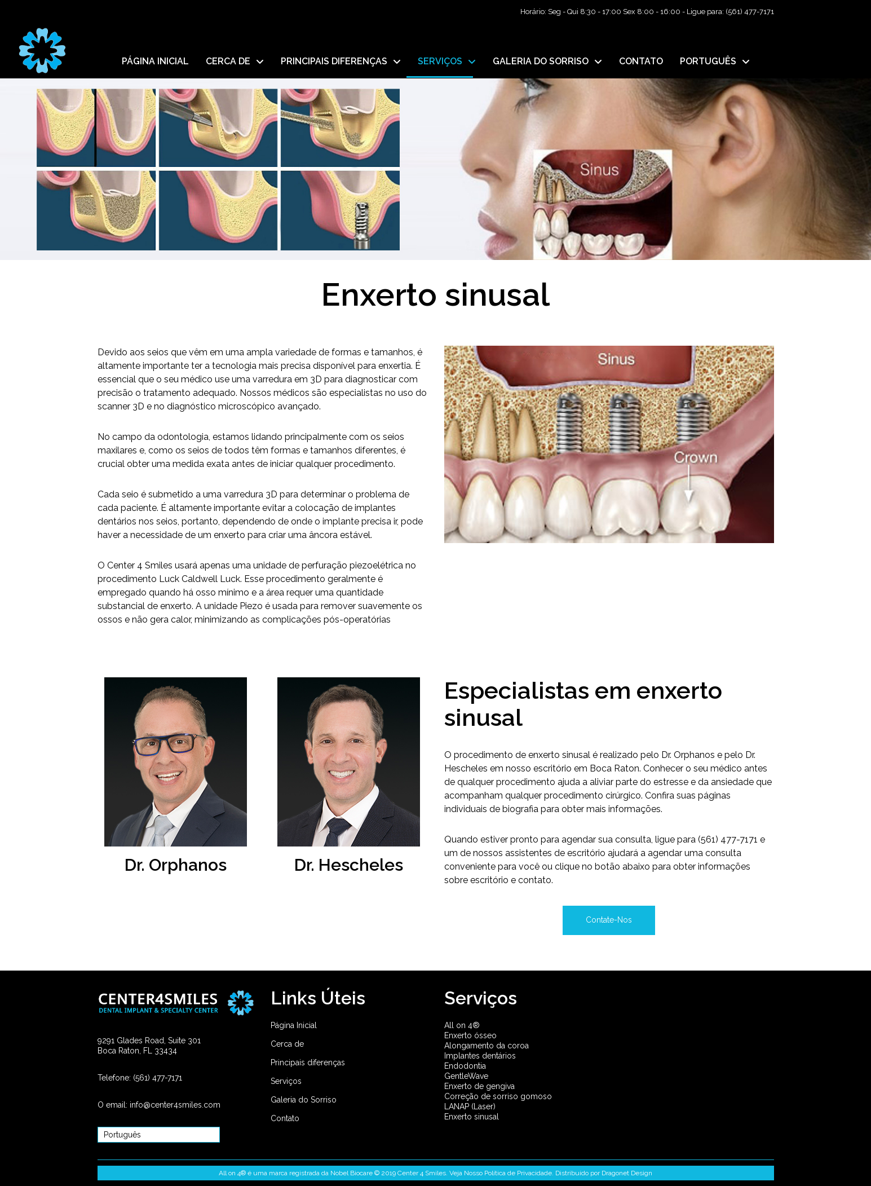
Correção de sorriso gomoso (498, 1096)
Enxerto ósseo (470, 1035)
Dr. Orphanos (176, 865)
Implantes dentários (480, 1055)
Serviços (286, 1081)
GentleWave (466, 1076)
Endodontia (465, 1065)
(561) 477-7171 (750, 11)
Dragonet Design (627, 1173)
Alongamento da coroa (486, 1045)
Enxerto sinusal (471, 1116)
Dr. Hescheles (348, 865)
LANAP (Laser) (470, 1106)
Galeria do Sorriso (304, 1099)
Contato (285, 1118)
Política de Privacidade (518, 1173)
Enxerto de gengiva (479, 1086)
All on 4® (462, 1025)
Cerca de (287, 1043)
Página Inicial (294, 1025)
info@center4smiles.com (175, 1104)
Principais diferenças (308, 1062)
